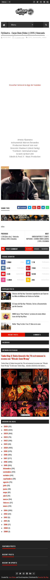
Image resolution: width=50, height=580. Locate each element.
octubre (6, 475)
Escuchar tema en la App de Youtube (25, 85)
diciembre (7, 468)
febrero (6, 502)
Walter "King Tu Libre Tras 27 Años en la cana (26, 324)
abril (5, 495)
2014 (6, 510)
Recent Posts (13, 335)
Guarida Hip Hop (43, 577)
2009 (6, 528)
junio (5, 489)
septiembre (7, 478)
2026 (6, 426)
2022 (6, 440)
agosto (6, 482)
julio (5, 485)
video (44, 37)
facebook (45, 249)
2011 (5, 520)
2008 (6, 531)
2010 (6, 524)
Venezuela (37, 37)
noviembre (7, 471)
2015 (30, 37)
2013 (6, 513)
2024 (6, 433)
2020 (6, 447)
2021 (6, 444)
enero (5, 506)
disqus (36, 249)
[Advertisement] (25, 109)
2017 (6, 458)
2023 (6, 437)
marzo (5, 499)
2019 (6, 451)
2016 (6, 461)
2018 (6, 454)
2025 (6, 430)
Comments (37, 335)
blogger (29, 249)
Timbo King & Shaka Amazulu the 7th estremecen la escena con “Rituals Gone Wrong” (23, 357)
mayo (5, 492)
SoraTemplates (23, 577)
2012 (6, 517)
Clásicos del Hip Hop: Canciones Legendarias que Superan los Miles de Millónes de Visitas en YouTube (30, 294)
